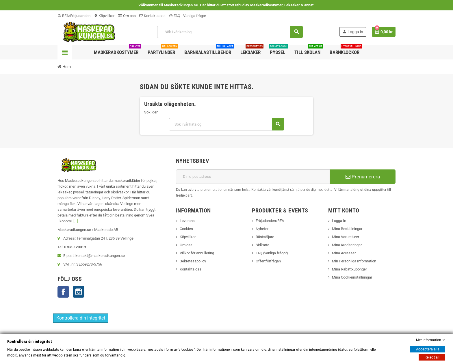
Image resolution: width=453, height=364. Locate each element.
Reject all (431, 357)
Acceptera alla (427, 349)
